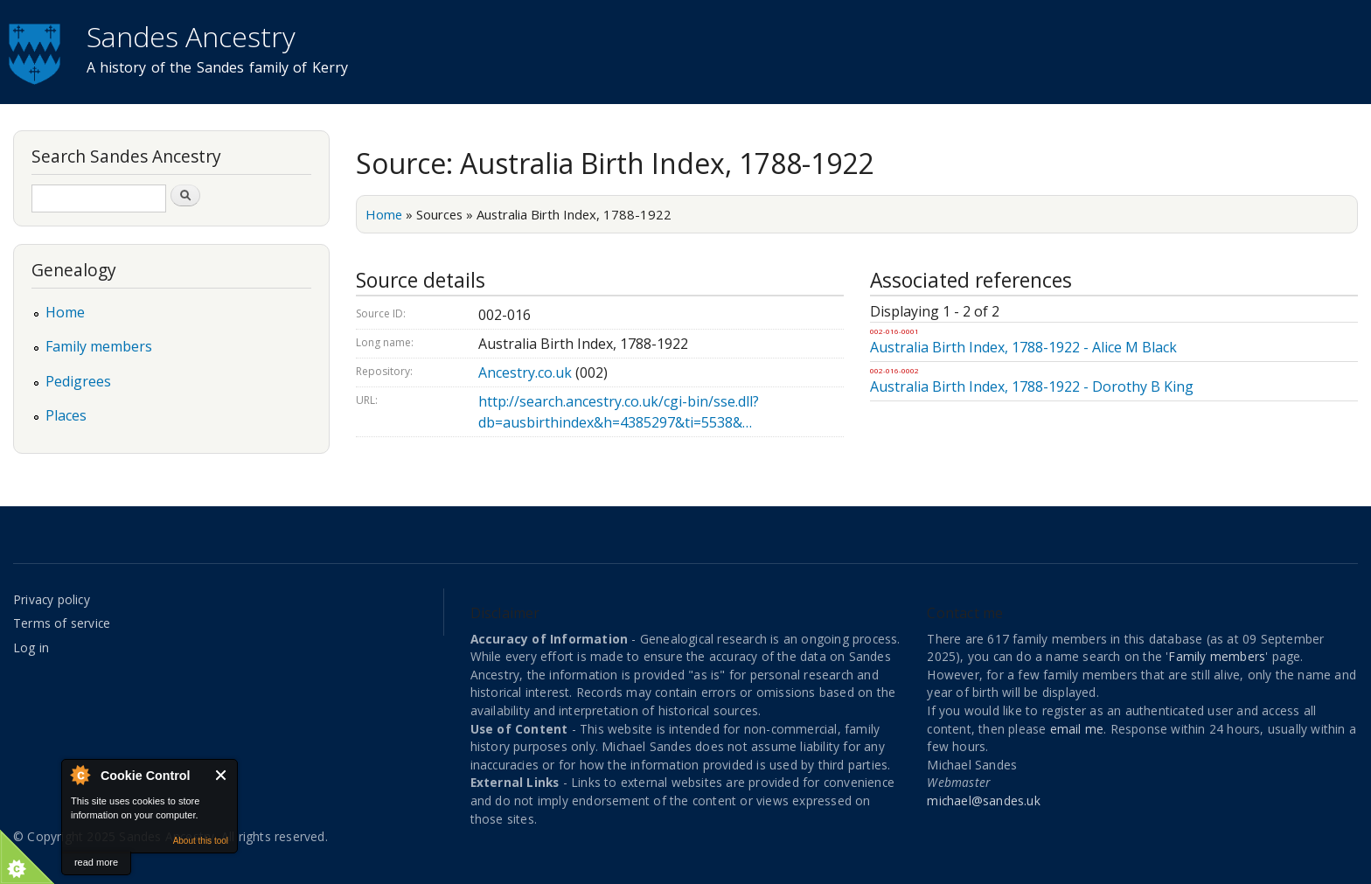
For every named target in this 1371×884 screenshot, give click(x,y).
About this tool (200, 841)
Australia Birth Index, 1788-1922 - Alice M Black (1023, 347)
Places (66, 415)
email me (1077, 728)
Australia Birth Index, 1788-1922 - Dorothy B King (1032, 386)
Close (221, 775)
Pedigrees (78, 381)
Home (383, 214)
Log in (31, 647)
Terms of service (61, 623)
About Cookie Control (79, 775)
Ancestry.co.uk (525, 372)
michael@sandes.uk (983, 800)
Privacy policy (51, 599)
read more (96, 862)
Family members (98, 346)
